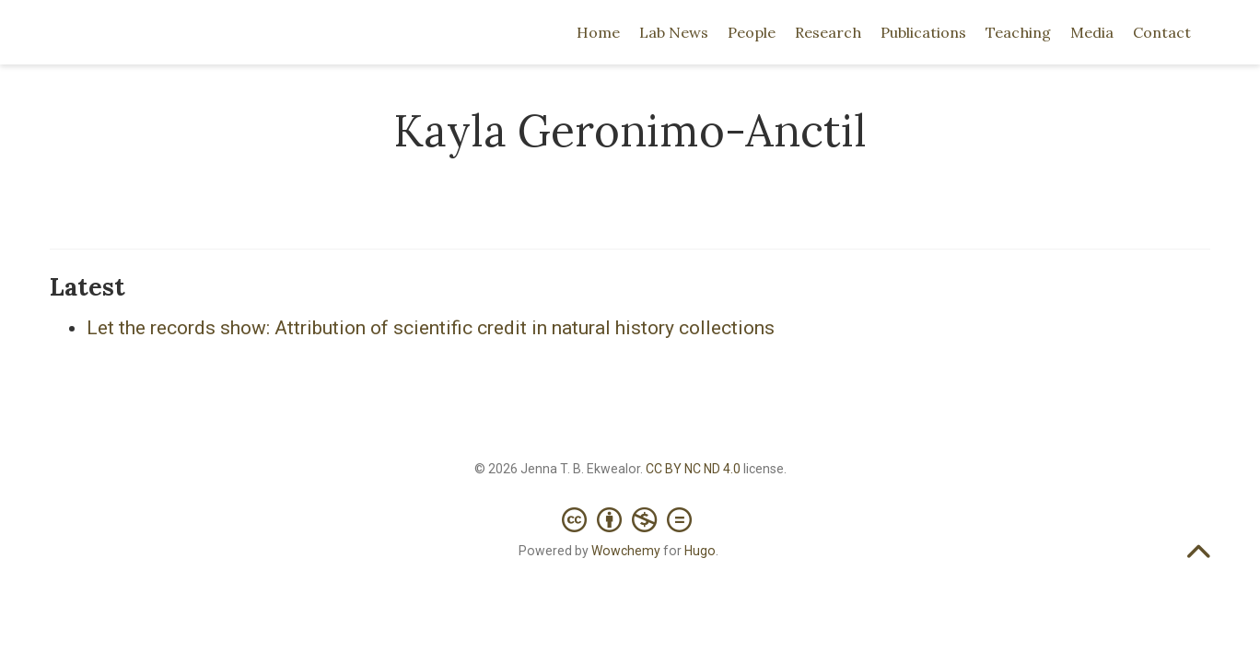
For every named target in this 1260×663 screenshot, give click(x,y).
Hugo (700, 550)
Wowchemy (625, 550)
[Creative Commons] (630, 510)
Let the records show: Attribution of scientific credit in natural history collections (431, 328)
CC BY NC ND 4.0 (693, 468)
